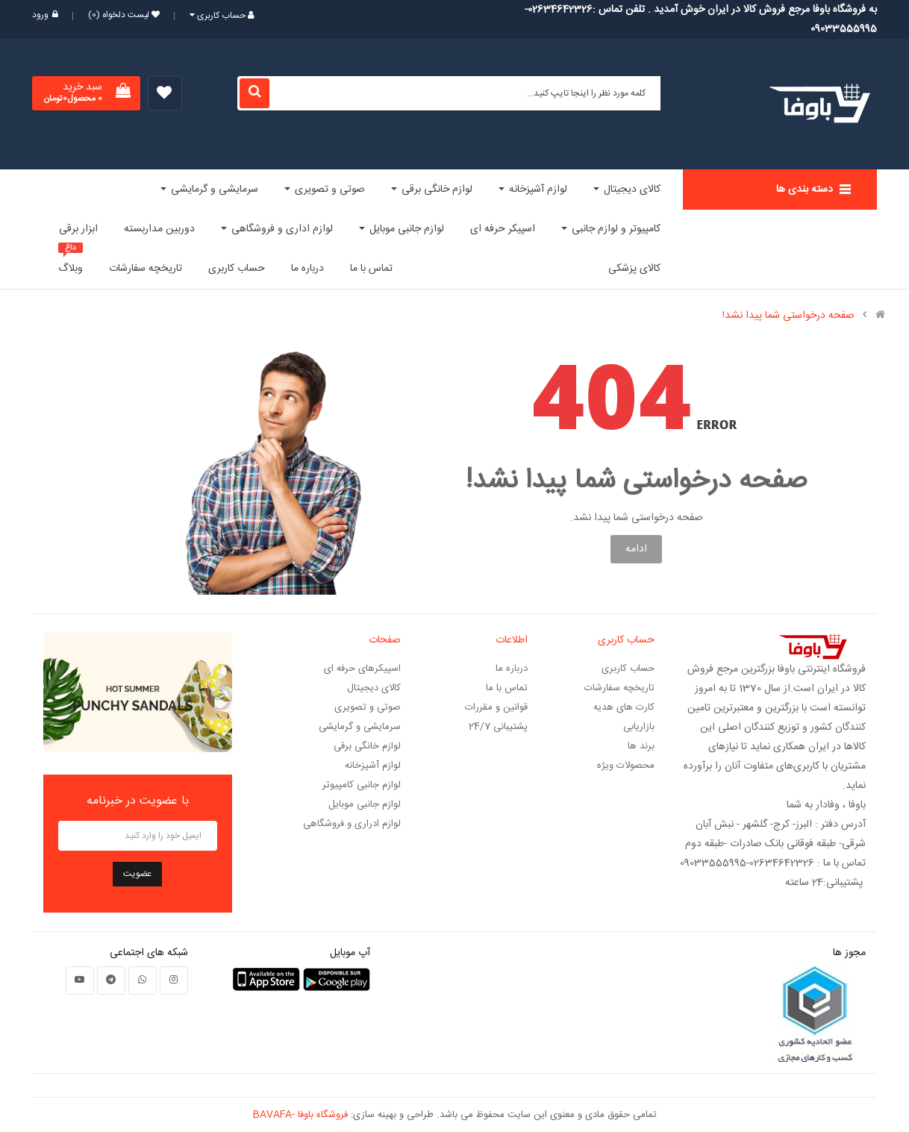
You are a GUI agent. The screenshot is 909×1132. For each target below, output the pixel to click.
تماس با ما (507, 688)
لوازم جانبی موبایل (364, 804)
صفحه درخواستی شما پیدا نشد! (788, 315)
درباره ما (512, 668)
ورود (45, 14)
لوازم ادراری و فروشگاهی (352, 824)
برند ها (641, 746)
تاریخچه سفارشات (619, 688)
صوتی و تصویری (367, 707)
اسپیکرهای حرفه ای (362, 668)
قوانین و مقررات (496, 707)
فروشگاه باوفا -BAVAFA (300, 1115)
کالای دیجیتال (374, 688)
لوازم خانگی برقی (367, 746)
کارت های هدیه (624, 707)
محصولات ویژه (626, 765)
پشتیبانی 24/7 (498, 727)
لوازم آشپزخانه (373, 765)
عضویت (137, 873)
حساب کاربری (628, 668)
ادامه (636, 549)
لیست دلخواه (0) (120, 14)
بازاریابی (639, 727)
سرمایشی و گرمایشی (360, 727)
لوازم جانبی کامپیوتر (361, 785)
